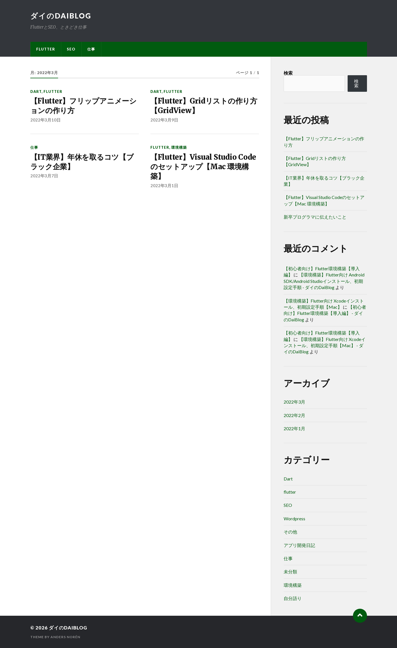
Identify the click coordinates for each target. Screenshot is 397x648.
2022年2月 (294, 415)
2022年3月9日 (164, 119)
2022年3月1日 (164, 185)
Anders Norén (65, 637)
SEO (71, 49)
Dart (36, 91)
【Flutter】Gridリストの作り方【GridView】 (203, 106)
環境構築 (179, 147)
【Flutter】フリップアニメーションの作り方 (83, 106)
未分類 (290, 571)
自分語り (293, 598)
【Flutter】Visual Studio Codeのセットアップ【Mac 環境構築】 (203, 167)
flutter (45, 49)
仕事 (91, 49)
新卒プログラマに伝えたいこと (315, 216)
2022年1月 (294, 428)
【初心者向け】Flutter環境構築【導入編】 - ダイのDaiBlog (325, 313)
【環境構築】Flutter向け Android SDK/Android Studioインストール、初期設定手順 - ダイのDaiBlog (324, 281)
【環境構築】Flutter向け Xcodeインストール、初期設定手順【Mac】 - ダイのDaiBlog (325, 345)
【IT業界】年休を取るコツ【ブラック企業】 (82, 162)
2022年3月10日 (45, 119)
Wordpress (294, 518)
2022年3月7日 (44, 175)
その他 (290, 531)
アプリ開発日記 (299, 545)
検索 (288, 72)
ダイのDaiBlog (60, 16)
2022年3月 (294, 401)
